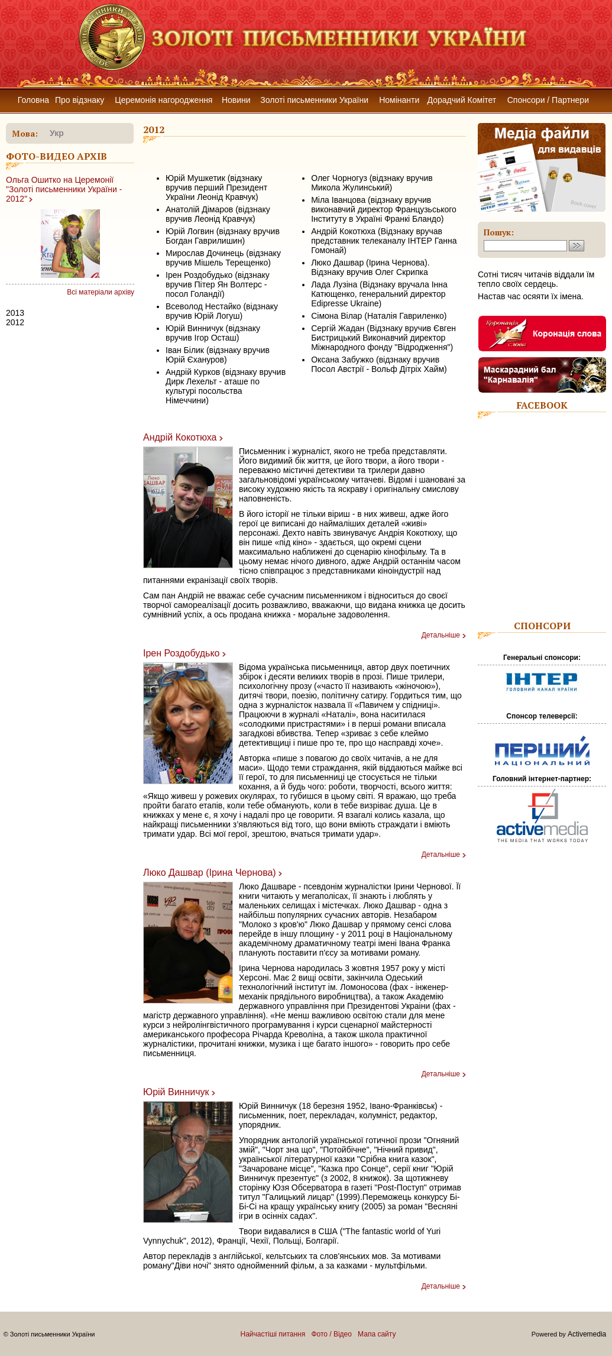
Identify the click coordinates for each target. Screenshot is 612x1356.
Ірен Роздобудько (181, 653)
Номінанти (399, 100)
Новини (236, 100)
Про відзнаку (79, 100)
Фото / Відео (331, 1334)
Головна (33, 100)
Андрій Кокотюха (180, 437)
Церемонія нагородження (163, 100)
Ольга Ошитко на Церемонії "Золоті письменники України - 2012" (64, 189)
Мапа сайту (377, 1334)
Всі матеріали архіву (100, 292)
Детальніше (441, 635)
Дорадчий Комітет (462, 100)
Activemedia (587, 1334)
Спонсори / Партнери (548, 100)
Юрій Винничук (176, 1092)
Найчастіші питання (273, 1334)
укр (57, 133)
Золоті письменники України (314, 100)
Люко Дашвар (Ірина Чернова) (209, 873)
